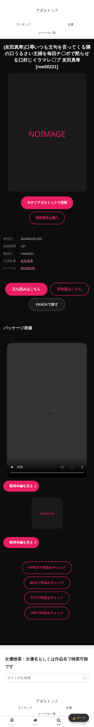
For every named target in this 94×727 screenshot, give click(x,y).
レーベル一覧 (47, 713)
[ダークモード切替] (78, 718)
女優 (69, 707)
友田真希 (27, 261)
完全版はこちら (69, 289)
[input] (47, 678)
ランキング (25, 707)
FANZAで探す (47, 304)
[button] (84, 677)
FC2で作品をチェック (47, 597)
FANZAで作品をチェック (47, 567)
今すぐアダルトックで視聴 (47, 202)
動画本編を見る (21, 486)
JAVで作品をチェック (47, 613)
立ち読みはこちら (26, 289)
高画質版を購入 (47, 218)
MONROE (28, 268)
